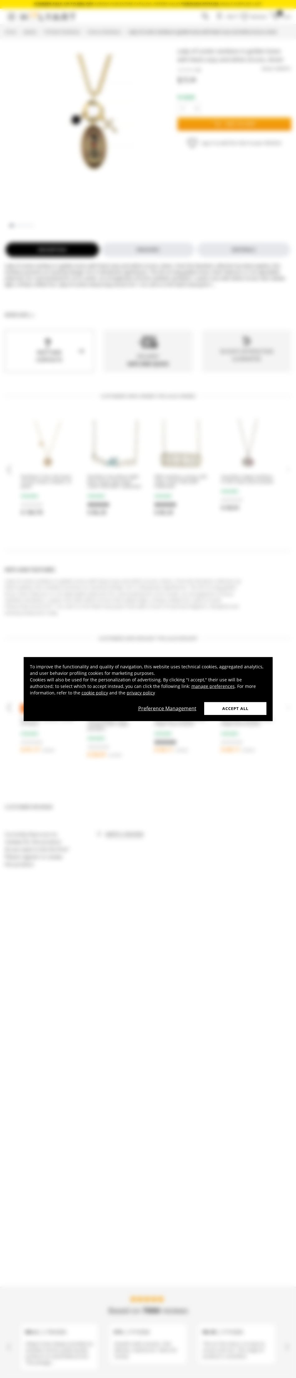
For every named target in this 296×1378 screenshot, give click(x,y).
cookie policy (95, 692)
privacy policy (141, 692)
